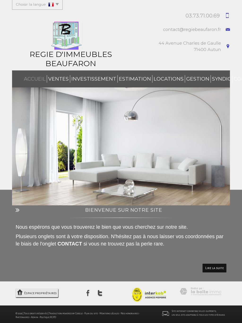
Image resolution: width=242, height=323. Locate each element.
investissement (79, 78)
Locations (144, 78)
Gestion (169, 78)
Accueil (27, 78)
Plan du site (91, 311)
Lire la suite (214, 266)
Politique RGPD (48, 315)
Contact (214, 78)
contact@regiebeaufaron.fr (192, 29)
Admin (34, 315)
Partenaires (22, 315)
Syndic (192, 78)
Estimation (114, 78)
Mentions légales (109, 311)
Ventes (49, 78)
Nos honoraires (129, 311)
